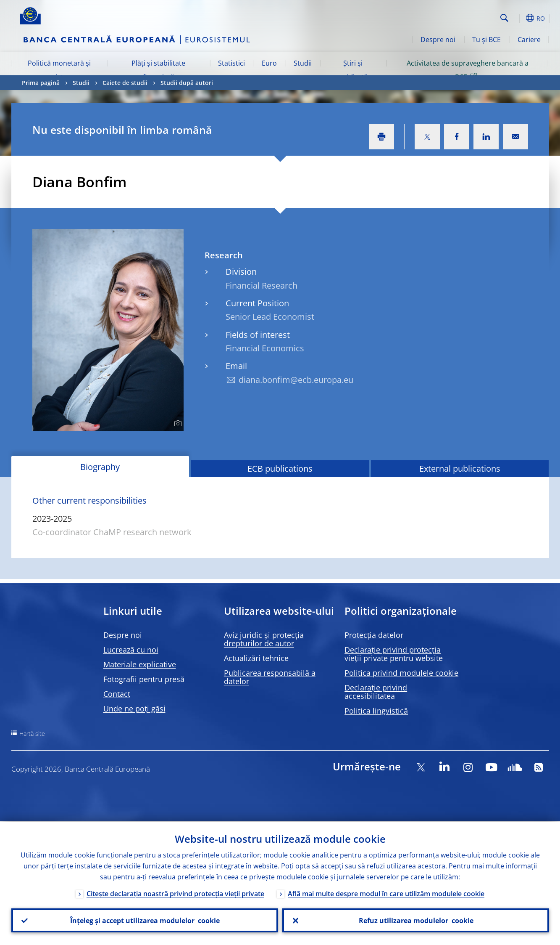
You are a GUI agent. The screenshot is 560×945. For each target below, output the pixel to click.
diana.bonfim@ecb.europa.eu (296, 379)
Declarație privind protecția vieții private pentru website (393, 654)
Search (504, 18)
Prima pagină (41, 83)
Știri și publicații (353, 69)
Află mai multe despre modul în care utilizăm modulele (386, 893)
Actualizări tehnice (256, 658)
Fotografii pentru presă (143, 679)
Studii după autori (186, 83)
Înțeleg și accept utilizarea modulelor (144, 920)
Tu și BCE (486, 39)
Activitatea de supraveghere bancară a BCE (467, 69)
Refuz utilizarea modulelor (415, 920)
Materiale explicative (139, 664)
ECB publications (280, 468)
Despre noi (438, 39)
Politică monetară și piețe (59, 69)
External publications (459, 468)
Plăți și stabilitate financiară (158, 69)
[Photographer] (176, 424)
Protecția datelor (373, 635)
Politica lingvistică (376, 711)
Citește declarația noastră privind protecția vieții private (175, 893)
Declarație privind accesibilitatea (375, 691)
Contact (116, 694)
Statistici (231, 63)
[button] (519, 18)
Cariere (529, 39)
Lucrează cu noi (130, 650)
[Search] (455, 17)
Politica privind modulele (401, 673)
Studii (303, 63)
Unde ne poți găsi (134, 708)
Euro (269, 63)
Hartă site (32, 734)
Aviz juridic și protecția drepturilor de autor (264, 639)
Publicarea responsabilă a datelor (269, 677)
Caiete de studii (125, 83)
